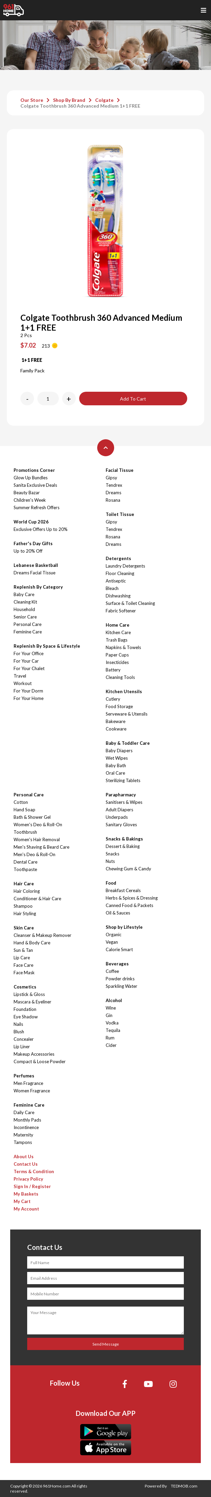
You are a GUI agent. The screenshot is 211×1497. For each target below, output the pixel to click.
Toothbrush (25, 832)
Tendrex (114, 485)
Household (24, 609)
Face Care (23, 965)
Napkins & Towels (123, 647)
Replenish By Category (38, 587)
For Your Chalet (29, 668)
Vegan (112, 942)
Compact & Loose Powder (40, 1061)
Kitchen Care (118, 632)
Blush (19, 1031)
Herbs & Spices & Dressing (132, 898)
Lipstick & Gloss (29, 994)
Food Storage (119, 706)
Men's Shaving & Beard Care (41, 847)
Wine (111, 1008)
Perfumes (24, 1075)
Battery (113, 669)
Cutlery (113, 699)
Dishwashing (118, 595)
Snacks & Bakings (124, 839)
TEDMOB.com (184, 1486)
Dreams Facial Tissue (34, 572)
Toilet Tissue (120, 514)
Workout (23, 683)
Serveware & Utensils (126, 714)
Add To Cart (133, 399)
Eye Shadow (26, 1016)
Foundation (25, 1009)
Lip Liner (22, 1046)
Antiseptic (116, 581)
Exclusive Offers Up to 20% (41, 529)
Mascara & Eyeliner (32, 1001)
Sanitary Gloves (121, 824)
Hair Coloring (27, 891)
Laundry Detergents (125, 566)
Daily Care (24, 1112)
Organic (113, 934)
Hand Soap (24, 809)
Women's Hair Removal (37, 839)
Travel (20, 676)
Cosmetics (25, 987)
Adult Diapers (119, 809)
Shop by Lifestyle (124, 927)
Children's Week (30, 500)
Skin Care (24, 927)
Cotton (21, 802)
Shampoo (23, 906)
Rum (110, 1037)
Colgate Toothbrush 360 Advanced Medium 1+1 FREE (80, 106)
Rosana (113, 500)
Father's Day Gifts (33, 543)
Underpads (117, 817)
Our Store (31, 100)
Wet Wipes (117, 758)
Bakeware (115, 721)
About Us (24, 1156)
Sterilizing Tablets (123, 780)
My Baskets (26, 1194)
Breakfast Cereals (123, 890)
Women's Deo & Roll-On (38, 824)
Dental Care (25, 862)
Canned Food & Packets (129, 905)
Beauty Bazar (27, 492)
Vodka (112, 1022)
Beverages (117, 963)
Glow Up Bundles (31, 477)
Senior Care (25, 617)
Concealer (24, 1039)
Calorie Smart (119, 949)
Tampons (23, 1142)
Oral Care (115, 773)
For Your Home (28, 698)
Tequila (113, 1030)
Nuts (110, 861)
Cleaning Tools (120, 677)
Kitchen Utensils (124, 691)
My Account (26, 1209)
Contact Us (26, 1164)
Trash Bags (116, 640)
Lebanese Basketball (36, 565)
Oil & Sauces (118, 913)
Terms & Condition (34, 1171)
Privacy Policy (28, 1179)
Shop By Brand (69, 100)
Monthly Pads (27, 1120)
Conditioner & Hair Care (37, 898)
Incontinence (26, 1127)
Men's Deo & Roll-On (34, 854)
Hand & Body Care (32, 942)
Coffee (112, 971)
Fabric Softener (121, 610)
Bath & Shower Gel (32, 817)
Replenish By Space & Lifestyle (47, 646)
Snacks (112, 853)
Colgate (104, 100)
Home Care (117, 625)
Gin (109, 1015)
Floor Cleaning (120, 573)
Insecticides (117, 662)
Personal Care (27, 624)
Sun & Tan (23, 950)
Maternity (23, 1135)
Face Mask (24, 972)
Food (111, 883)
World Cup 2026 (31, 521)
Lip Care (22, 957)
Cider (111, 1045)
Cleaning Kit (25, 602)
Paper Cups (117, 655)
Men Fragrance (28, 1083)
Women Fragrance (32, 1090)
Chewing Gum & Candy (128, 868)
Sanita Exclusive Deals (35, 485)
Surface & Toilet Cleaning (130, 603)
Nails (18, 1024)
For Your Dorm (28, 691)
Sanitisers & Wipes (124, 802)
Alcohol (114, 1000)
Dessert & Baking (123, 846)
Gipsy (111, 477)
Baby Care (24, 594)
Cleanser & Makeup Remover (42, 935)
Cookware (116, 729)
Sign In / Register (32, 1186)
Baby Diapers (119, 750)
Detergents (118, 558)
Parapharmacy (121, 794)
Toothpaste (25, 869)
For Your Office (28, 653)
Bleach (112, 588)
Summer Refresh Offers (36, 507)
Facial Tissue (120, 470)
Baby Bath (116, 765)
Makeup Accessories (34, 1054)
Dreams (113, 492)
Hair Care (24, 883)
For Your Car (26, 661)
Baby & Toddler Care (128, 743)
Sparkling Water (121, 986)
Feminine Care (28, 631)
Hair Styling (25, 913)
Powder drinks (120, 978)
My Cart (22, 1201)
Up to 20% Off (28, 551)
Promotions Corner (34, 470)
